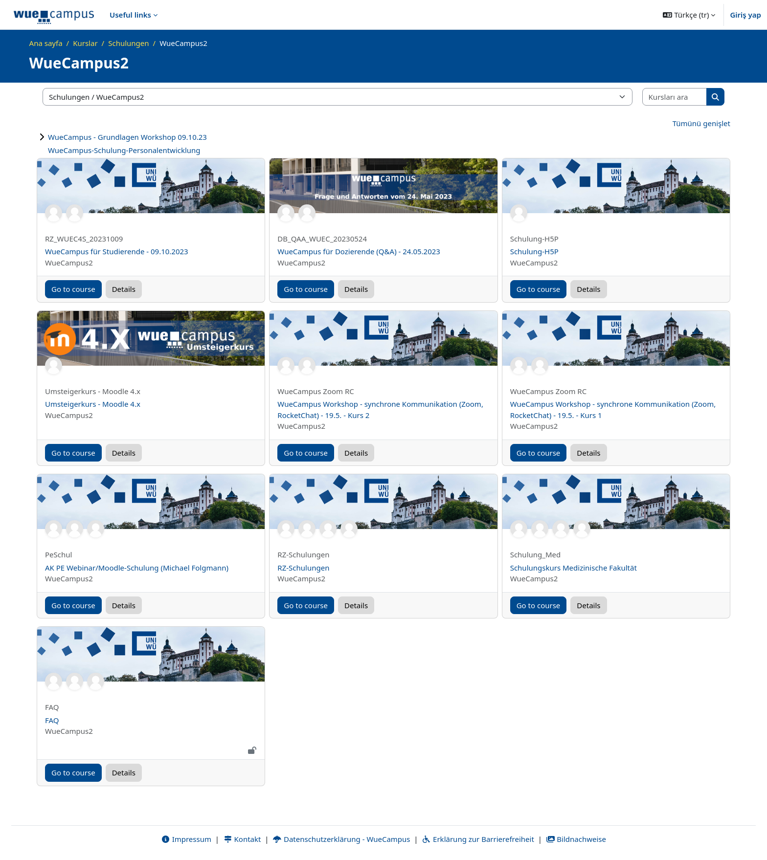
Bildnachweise (576, 839)
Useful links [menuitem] (130, 15)
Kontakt (242, 839)
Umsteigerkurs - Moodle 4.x (92, 404)
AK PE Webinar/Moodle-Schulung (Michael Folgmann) (136, 568)
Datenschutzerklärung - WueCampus (341, 839)
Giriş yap (745, 15)
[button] (689, 14)
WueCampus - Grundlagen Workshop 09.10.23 (127, 137)
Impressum (186, 839)
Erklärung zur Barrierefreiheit (478, 839)
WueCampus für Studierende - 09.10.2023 (116, 251)
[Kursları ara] (675, 97)
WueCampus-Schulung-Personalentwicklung (124, 150)
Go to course (73, 289)
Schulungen (128, 43)
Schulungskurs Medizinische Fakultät (573, 568)
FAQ (52, 720)
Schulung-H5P (534, 251)
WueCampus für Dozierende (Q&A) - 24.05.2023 (358, 251)
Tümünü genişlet (701, 123)
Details (123, 289)
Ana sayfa (46, 43)
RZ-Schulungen (303, 568)
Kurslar (85, 43)
